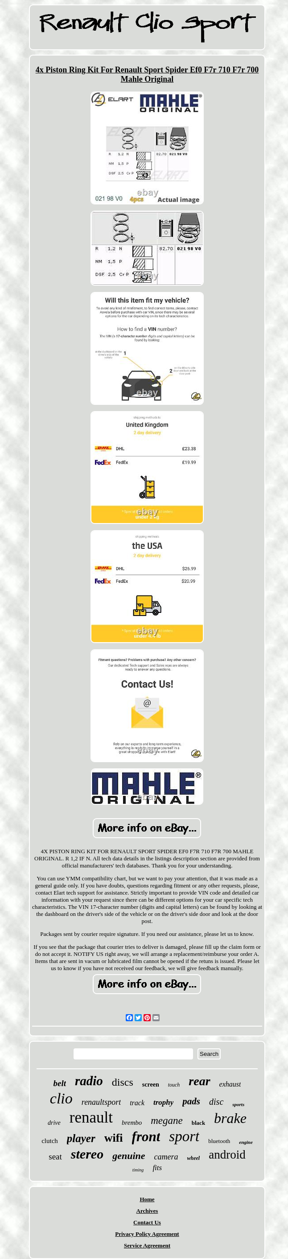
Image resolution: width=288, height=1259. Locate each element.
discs (122, 1082)
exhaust (230, 1084)
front (146, 1136)
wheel (193, 1158)
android (227, 1154)
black (198, 1122)
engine (246, 1142)
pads (191, 1101)
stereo (87, 1154)
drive (54, 1122)
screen (150, 1084)
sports (238, 1104)
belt (59, 1083)
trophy (163, 1102)
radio (89, 1081)
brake (230, 1118)
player (81, 1138)
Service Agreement (147, 1245)
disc (216, 1102)
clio (61, 1098)
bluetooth (219, 1141)
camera (166, 1156)
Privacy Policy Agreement (147, 1234)
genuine (128, 1155)
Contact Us (147, 1222)
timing (138, 1169)
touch (174, 1085)
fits (157, 1167)
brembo (132, 1122)
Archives (147, 1210)
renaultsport (101, 1102)
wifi (113, 1137)
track (137, 1103)
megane (167, 1120)
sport (184, 1136)
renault (91, 1117)
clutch (49, 1140)
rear (199, 1081)
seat (55, 1156)
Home (147, 1199)
